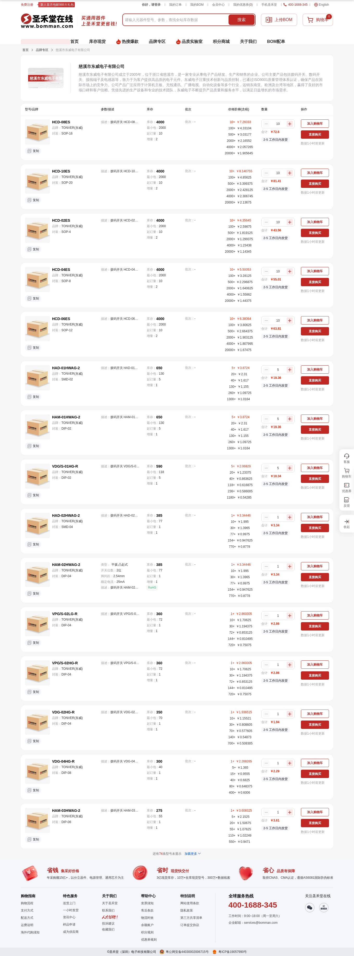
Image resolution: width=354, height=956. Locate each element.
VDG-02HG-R (63, 712)
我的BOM (197, 5)
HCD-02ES (61, 220)
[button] (110, 929)
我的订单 (175, 5)
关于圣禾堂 (110, 903)
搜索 (241, 19)
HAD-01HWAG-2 (66, 368)
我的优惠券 (243, 5)
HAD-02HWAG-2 (66, 515)
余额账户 (147, 925)
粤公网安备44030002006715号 (187, 951)
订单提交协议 (189, 925)
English (321, 5)
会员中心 (218, 5)
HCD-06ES (61, 319)
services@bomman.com (261, 923)
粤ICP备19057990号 (232, 951)
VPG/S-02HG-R (65, 663)
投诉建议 (108, 923)
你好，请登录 (151, 5)
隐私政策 (186, 910)
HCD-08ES (61, 122)
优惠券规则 (149, 939)
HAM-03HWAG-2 (66, 810)
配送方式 (27, 918)
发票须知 (147, 903)
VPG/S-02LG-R (64, 614)
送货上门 (69, 903)
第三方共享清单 (191, 918)
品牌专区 (42, 50)
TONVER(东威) (72, 128)
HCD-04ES (61, 269)
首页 (25, 50)
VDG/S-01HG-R (65, 466)
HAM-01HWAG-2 (66, 417)
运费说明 (27, 925)
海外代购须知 (30, 932)
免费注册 (27, 5)
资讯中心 (69, 917)
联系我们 (108, 910)
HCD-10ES (61, 171)
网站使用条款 (189, 903)
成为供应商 (71, 932)
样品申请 (69, 924)
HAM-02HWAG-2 (66, 565)
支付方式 (27, 910)
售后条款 (147, 910)
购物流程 (27, 903)
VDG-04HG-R (63, 761)
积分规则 (147, 932)
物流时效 (147, 918)
